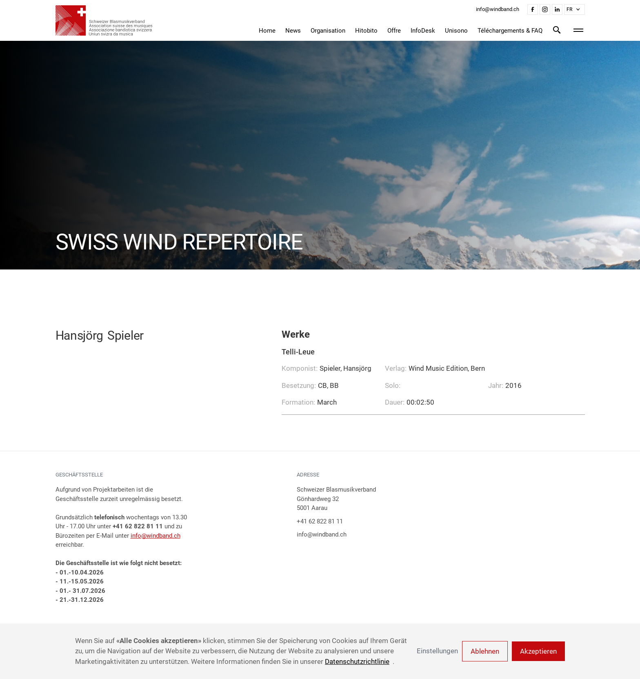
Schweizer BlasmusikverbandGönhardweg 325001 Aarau (336, 499)
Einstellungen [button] (437, 651)
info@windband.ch (155, 535)
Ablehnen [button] (485, 651)
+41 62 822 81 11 (320, 521)
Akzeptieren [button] (538, 651)
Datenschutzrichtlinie (357, 661)
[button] (574, 9)
